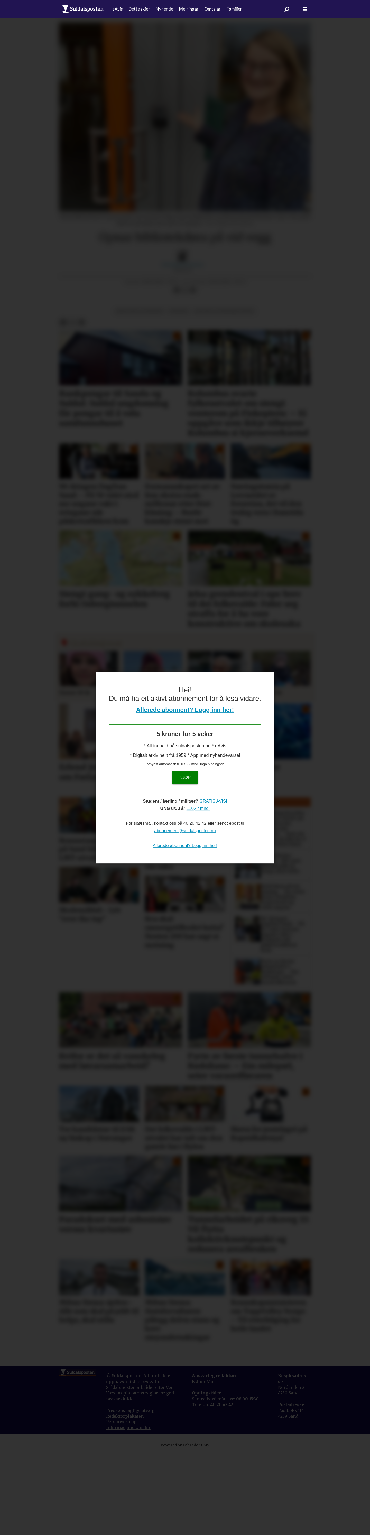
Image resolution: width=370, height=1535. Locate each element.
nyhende (179, 393)
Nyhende (164, 9)
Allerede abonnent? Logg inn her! (185, 709)
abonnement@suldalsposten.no (185, 830)
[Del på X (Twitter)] (185, 372)
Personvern (118, 1503)
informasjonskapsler (128, 1509)
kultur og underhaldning (224, 393)
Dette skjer (139, 9)
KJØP (185, 777)
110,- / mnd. (198, 808)
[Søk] (287, 9)
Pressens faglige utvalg (130, 1492)
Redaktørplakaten (125, 1498)
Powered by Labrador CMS (185, 1527)
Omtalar (212, 9)
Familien (235, 9)
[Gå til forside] (82, 9)
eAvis (117, 9)
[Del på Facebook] (176, 372)
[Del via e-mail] (193, 372)
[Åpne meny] (305, 9)
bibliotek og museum (139, 393)
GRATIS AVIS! (213, 801)
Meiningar (189, 9)
